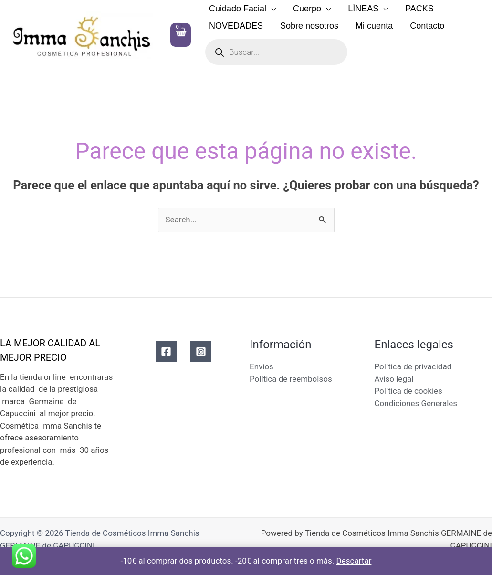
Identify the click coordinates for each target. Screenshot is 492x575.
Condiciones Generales (416, 403)
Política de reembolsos (291, 379)
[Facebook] (166, 351)
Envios (261, 366)
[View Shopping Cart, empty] (180, 34)
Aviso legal (394, 379)
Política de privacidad (413, 366)
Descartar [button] (354, 560)
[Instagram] (200, 351)
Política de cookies (408, 391)
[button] (271, 8)
